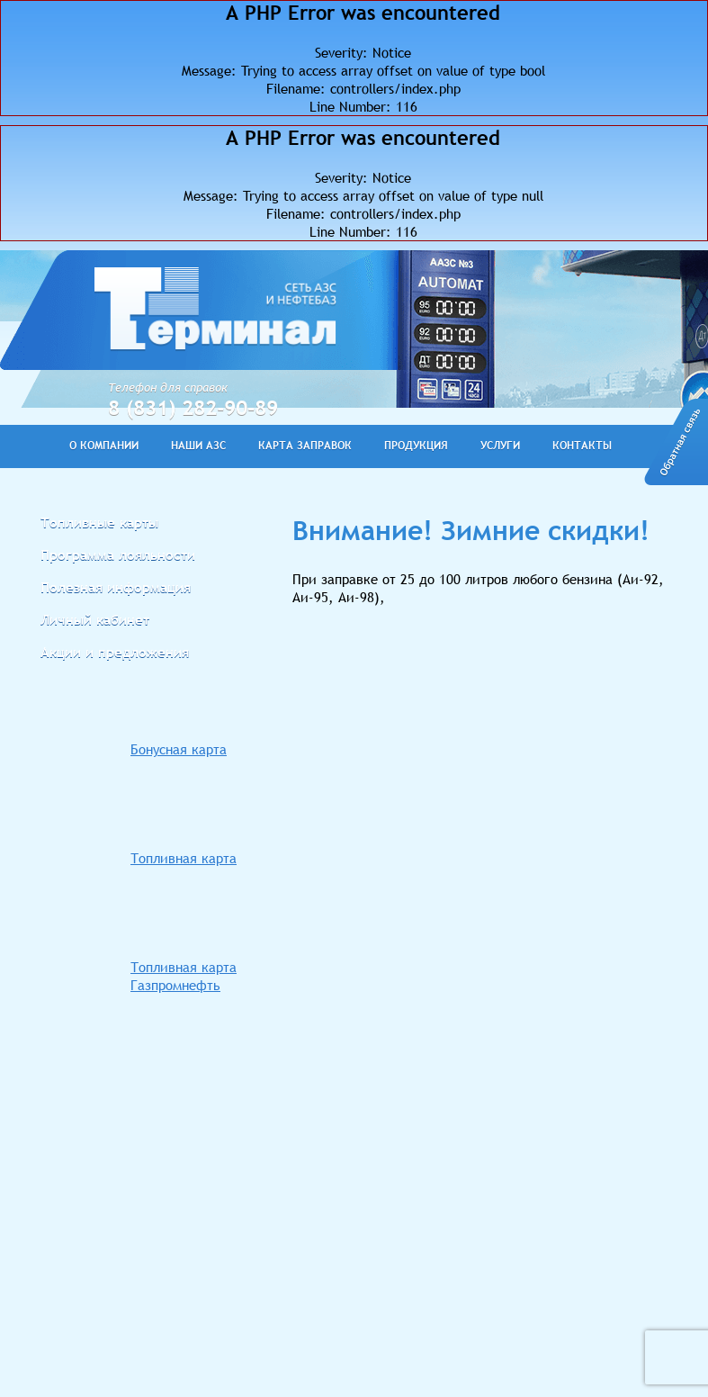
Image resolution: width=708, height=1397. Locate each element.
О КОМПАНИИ (104, 445)
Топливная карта (183, 858)
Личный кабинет (94, 619)
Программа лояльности (117, 554)
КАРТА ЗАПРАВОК (305, 445)
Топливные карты (99, 522)
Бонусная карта (178, 749)
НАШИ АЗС (198, 445)
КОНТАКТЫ (582, 445)
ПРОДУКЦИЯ (416, 445)
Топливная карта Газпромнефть (183, 976)
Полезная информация (115, 587)
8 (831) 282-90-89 (193, 407)
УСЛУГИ (500, 445)
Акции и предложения (114, 652)
